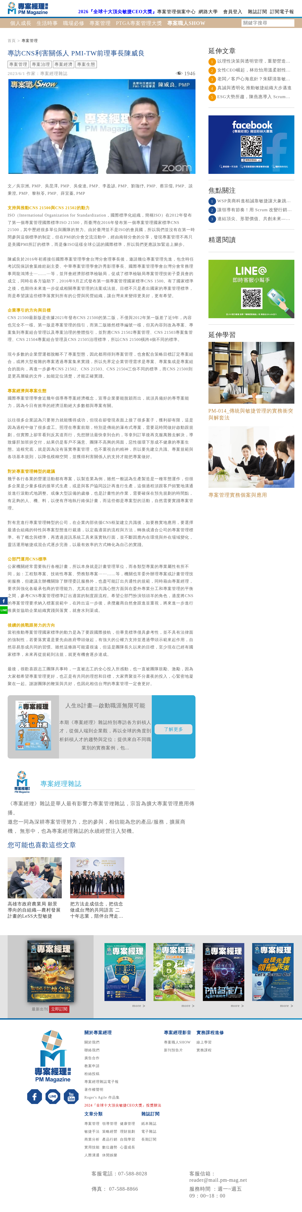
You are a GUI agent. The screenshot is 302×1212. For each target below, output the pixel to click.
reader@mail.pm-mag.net (218, 1180)
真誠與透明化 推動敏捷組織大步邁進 (250, 87)
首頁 (12, 41)
